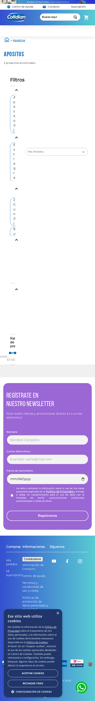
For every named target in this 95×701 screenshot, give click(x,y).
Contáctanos (32, 559)
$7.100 (11, 358)
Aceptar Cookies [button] (27, 683)
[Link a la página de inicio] (7, 40)
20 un (14, 211)
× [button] (86, 639)
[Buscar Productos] (76, 17)
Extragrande (14, 173)
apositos (19, 40)
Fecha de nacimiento (20, 470)
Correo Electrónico (18, 451)
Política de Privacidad (60, 491)
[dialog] (47, 666)
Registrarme (47, 515)
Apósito (14, 114)
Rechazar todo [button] (68, 683)
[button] (51, 7)
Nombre (12, 432)
